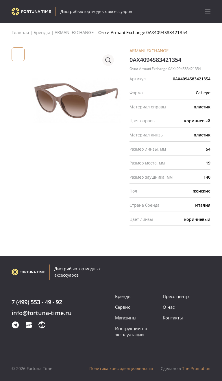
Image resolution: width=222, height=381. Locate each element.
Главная (20, 32)
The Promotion (185, 368)
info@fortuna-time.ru (42, 313)
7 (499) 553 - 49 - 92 (37, 302)
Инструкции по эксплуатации (131, 331)
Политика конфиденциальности (121, 368)
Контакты (173, 318)
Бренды (123, 296)
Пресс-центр (176, 296)
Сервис (122, 307)
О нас (169, 307)
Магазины (125, 318)
